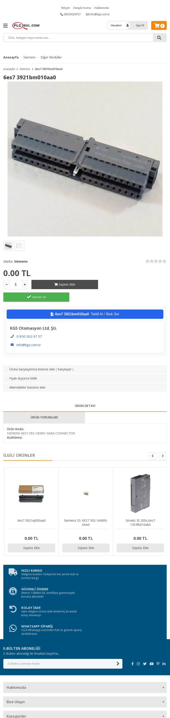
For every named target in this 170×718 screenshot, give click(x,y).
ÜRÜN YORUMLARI (44, 405)
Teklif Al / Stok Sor (85, 302)
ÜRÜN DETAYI (85, 393)
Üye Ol (140, 25)
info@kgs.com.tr (98, 14)
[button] (162, 443)
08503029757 (70, 14)
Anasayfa (11, 57)
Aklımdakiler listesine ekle (27, 375)
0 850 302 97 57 (29, 323)
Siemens (29, 57)
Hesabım (116, 25)
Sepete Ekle (64, 284)
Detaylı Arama (82, 8)
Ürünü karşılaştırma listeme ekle (32, 356)
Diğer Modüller (51, 57)
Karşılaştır (64, 356)
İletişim (65, 8)
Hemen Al (133, 284)
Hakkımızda (101, 8)
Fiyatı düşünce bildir (23, 366)
